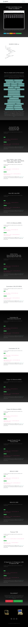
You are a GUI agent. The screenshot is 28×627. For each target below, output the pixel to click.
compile (8, 33)
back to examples (18, 33)
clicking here (6, 113)
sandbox (11, 33)
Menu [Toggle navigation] (23, 1)
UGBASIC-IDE (6, 76)
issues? (14, 33)
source (5, 33)
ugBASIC (5, 1)
